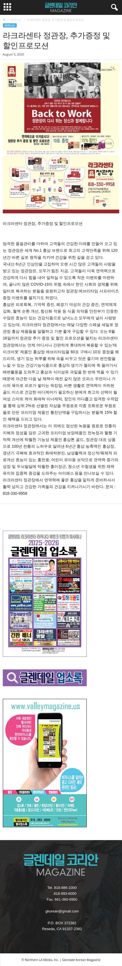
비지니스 (16, 20)
